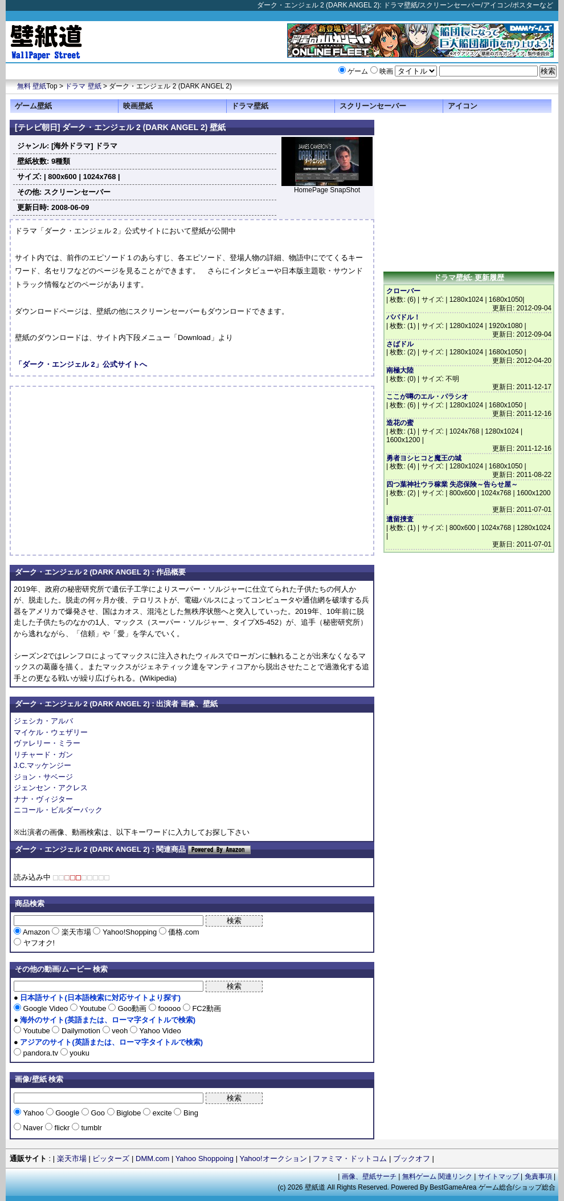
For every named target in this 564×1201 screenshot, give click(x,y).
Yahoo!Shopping (129, 932)
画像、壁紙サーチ (369, 1176)
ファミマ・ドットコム (350, 1158)
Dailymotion (80, 1030)
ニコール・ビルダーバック (58, 810)
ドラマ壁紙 (249, 106)
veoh (120, 1030)
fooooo (169, 1008)
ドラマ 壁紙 (83, 86)
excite (162, 1113)
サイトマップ (498, 1176)
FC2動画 (205, 1008)
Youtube (92, 1008)
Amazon (36, 932)
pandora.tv (40, 1053)
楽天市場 (76, 932)
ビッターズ (110, 1158)
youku (78, 1053)
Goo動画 (132, 1008)
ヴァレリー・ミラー (47, 743)
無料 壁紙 (31, 86)
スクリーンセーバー (373, 106)
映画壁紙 (138, 106)
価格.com (182, 932)
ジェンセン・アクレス (51, 787)
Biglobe (129, 1113)
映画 (386, 71)
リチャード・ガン (43, 754)
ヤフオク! (38, 943)
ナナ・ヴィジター (43, 799)
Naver (33, 1127)
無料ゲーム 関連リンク (437, 1176)
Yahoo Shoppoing (204, 1158)
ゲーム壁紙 (33, 106)
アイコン (462, 106)
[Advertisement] (110, 471)
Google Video (45, 1008)
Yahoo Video (159, 1030)
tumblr (90, 1127)
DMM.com (152, 1158)
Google (67, 1113)
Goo (98, 1113)
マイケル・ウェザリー (51, 732)
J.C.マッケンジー (42, 765)
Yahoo (33, 1113)
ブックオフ (411, 1158)
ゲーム (358, 71)
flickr (62, 1127)
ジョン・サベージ (43, 777)
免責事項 (538, 1176)
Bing (189, 1113)
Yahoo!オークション (272, 1158)
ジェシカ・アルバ (43, 721)
